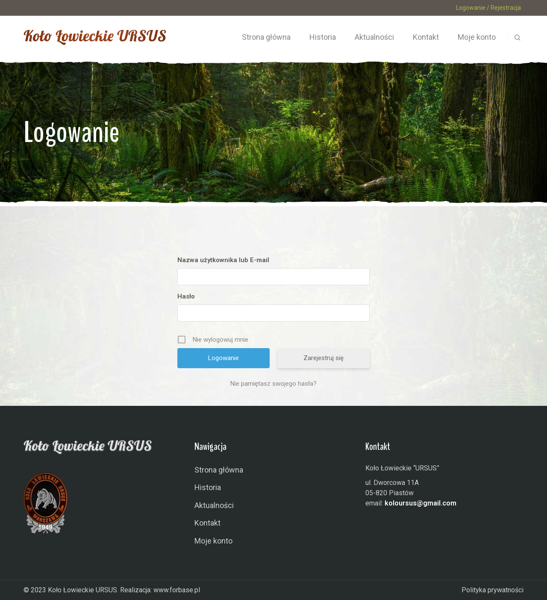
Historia (207, 487)
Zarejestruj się (323, 358)
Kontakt (207, 522)
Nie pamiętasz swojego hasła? (273, 383)
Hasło (186, 296)
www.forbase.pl (176, 590)
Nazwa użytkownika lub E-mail (223, 260)
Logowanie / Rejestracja (488, 7)
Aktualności (214, 505)
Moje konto (213, 540)
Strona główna (218, 469)
